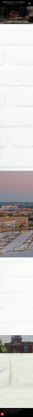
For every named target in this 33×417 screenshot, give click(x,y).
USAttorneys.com (15, 411)
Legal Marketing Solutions (7, 411)
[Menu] (29, 3)
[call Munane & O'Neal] (2, 414)
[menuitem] (29, 3)
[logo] (13, 3)
